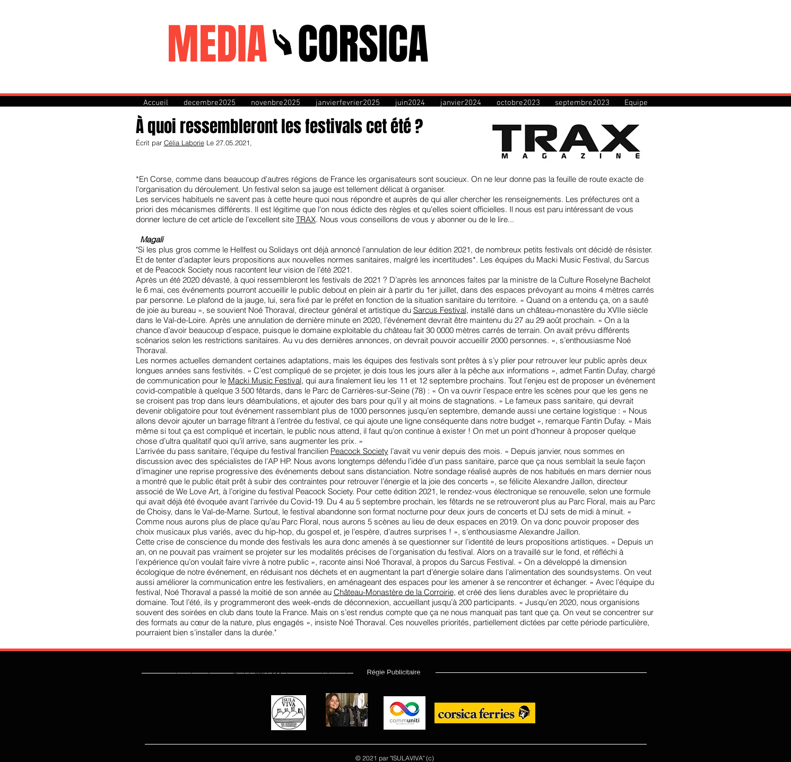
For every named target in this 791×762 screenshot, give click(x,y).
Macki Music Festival (264, 380)
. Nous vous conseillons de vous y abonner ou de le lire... (415, 219)
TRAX (306, 219)
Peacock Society (359, 451)
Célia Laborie (184, 142)
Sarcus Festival (439, 310)
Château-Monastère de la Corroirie (394, 592)
